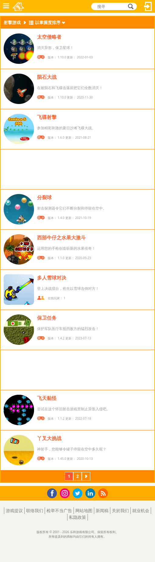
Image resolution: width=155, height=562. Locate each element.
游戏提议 (14, 510)
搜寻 (130, 7)
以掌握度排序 (47, 22)
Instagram (66, 492)
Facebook (53, 492)
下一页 (86, 476)
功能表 (6, 6)
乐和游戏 (18, 6)
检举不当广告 (59, 510)
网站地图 (83, 510)
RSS (104, 493)
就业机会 (140, 510)
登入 (148, 6)
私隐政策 (77, 517)
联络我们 (34, 510)
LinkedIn (91, 493)
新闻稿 (102, 510)
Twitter (78, 493)
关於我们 (120, 510)
